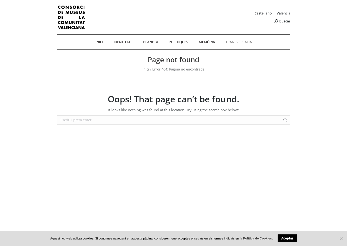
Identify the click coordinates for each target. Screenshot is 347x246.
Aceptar (287, 238)
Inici (145, 69)
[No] (341, 238)
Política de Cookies (257, 238)
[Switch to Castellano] (263, 13)
